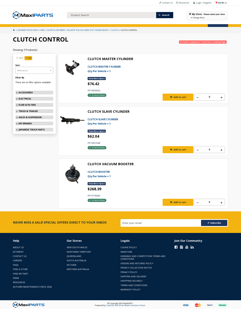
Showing (25, 50)
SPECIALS (132, 23)
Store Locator (149, 23)
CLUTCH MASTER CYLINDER (110, 59)
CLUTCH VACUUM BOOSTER (111, 164)
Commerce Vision (137, 305)
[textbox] (111, 11)
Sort (17, 65)
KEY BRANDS (118, 23)
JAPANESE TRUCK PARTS (32, 129)
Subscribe (215, 222)
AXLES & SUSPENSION (98, 23)
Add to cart (179, 97)
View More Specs (97, 78)
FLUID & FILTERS (55, 23)
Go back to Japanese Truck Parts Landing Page (203, 42)
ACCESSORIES (21, 23)
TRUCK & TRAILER (75, 23)
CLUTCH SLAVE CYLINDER (109, 111)
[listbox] (34, 70)
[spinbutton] (209, 97)
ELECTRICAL (37, 23)
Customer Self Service (115, 305)
